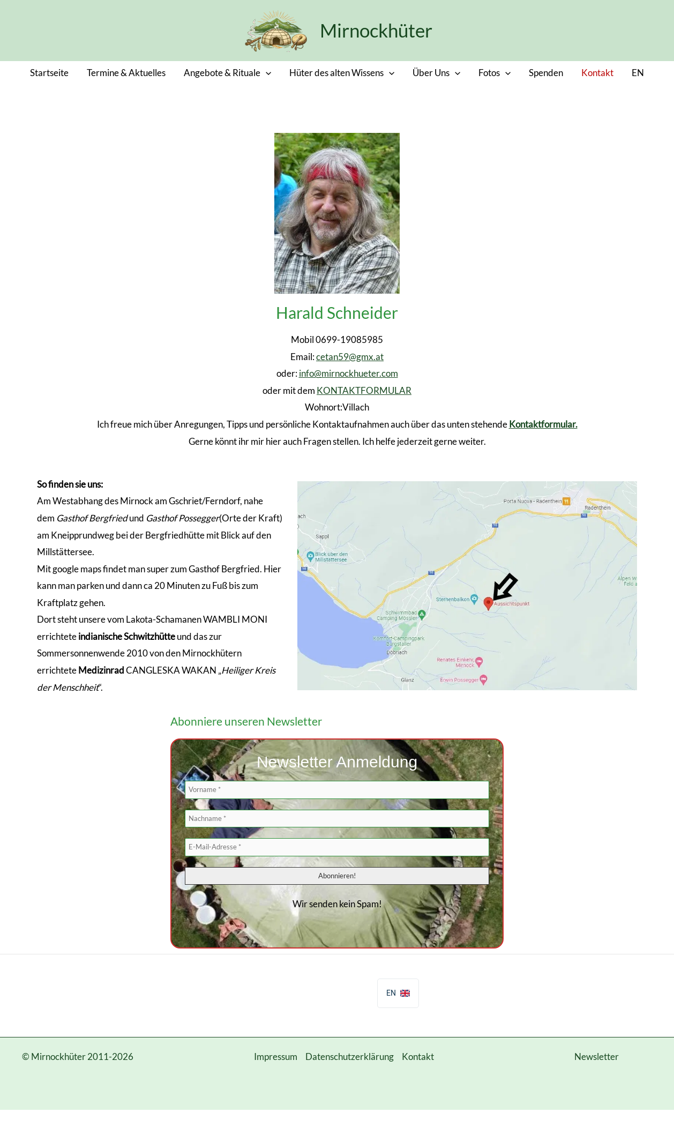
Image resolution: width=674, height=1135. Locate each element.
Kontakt (418, 1056)
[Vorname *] (337, 790)
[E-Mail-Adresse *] (337, 847)
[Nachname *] (337, 819)
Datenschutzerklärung (349, 1056)
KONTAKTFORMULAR (364, 390)
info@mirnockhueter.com (348, 373)
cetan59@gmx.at (350, 356)
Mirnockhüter (376, 30)
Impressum (275, 1056)
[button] (265, 73)
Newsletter (596, 1056)
